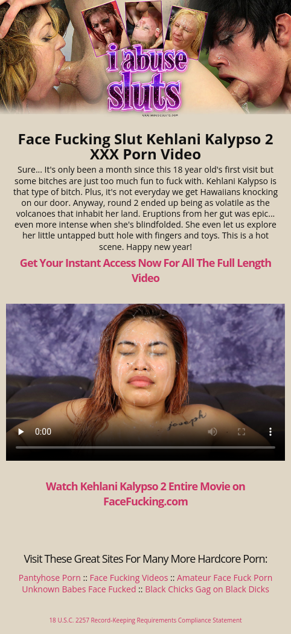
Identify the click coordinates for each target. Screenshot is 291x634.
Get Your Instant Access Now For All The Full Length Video (145, 270)
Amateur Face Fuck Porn (224, 577)
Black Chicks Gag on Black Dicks (207, 589)
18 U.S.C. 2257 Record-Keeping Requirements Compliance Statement (145, 620)
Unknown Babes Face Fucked (79, 589)
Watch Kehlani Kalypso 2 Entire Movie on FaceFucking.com (145, 493)
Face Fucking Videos (129, 577)
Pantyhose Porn (50, 577)
